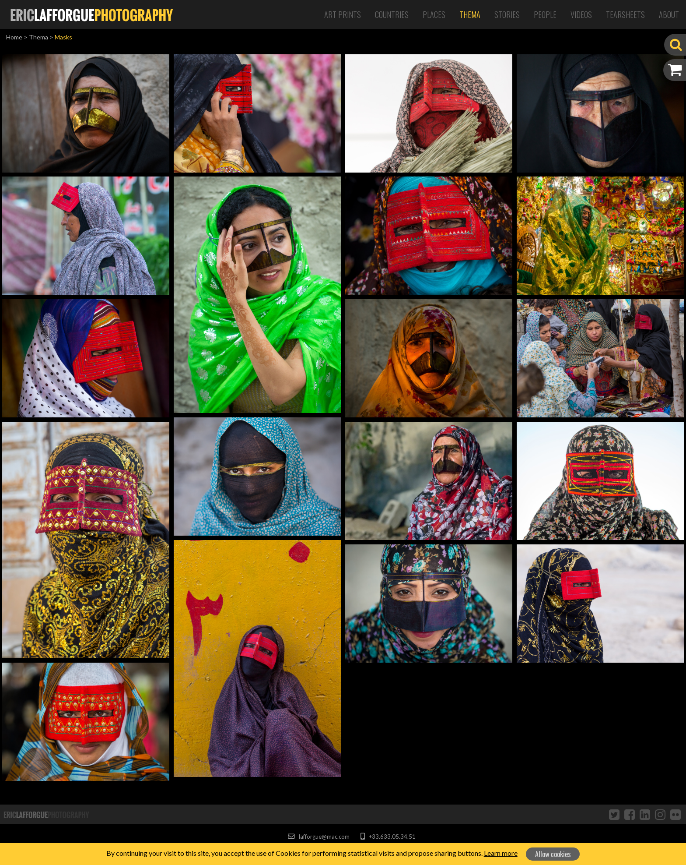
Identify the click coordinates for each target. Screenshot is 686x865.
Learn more (501, 853)
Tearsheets (625, 14)
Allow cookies (553, 854)
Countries (392, 14)
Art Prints (342, 14)
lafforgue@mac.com (318, 836)
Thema (469, 14)
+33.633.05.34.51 (387, 836)
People (545, 14)
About (669, 14)
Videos (581, 14)
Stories (507, 14)
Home (14, 37)
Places (434, 14)
